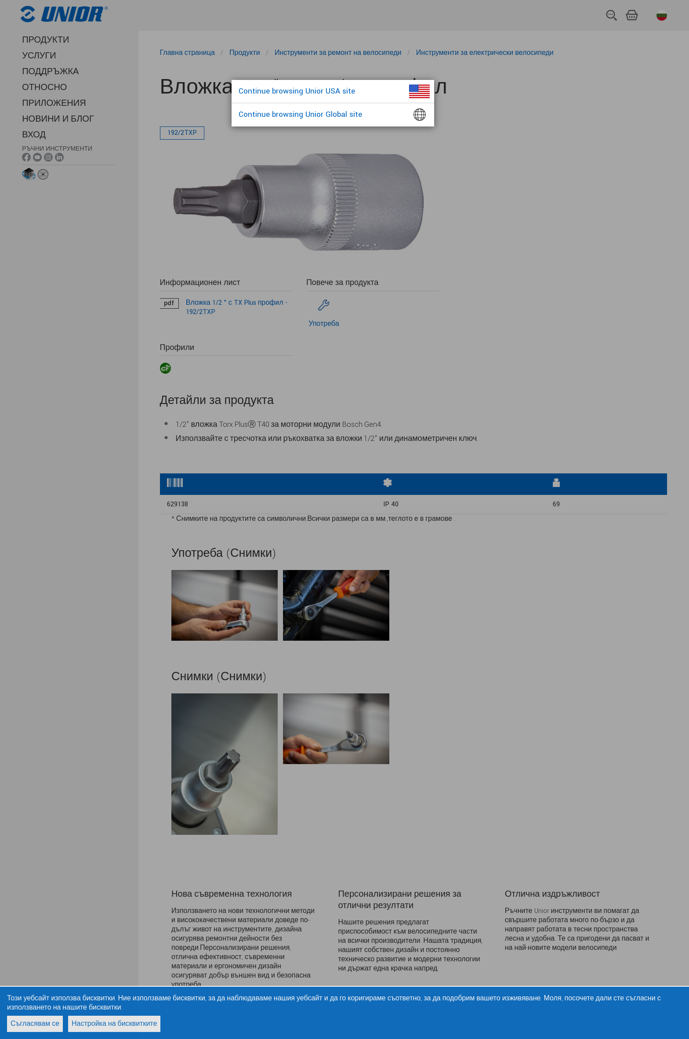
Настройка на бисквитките (114, 1023)
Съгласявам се (35, 1023)
